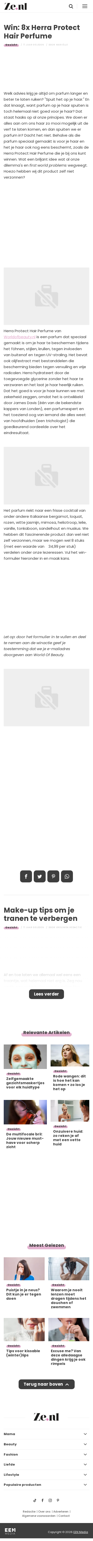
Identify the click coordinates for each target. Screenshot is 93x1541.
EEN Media (80, 1532)
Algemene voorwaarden (39, 1516)
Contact (64, 1516)
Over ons (44, 1512)
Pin (53, 876)
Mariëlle (62, 44)
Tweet (40, 876)
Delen (26, 876)
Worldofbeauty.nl (19, 336)
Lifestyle (11, 1474)
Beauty (10, 1444)
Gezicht (11, 45)
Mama (9, 1434)
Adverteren (60, 1512)
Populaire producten (22, 1484)
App (67, 876)
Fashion (11, 1454)
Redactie (29, 1512)
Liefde (9, 1464)
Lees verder (46, 994)
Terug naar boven (43, 1384)
